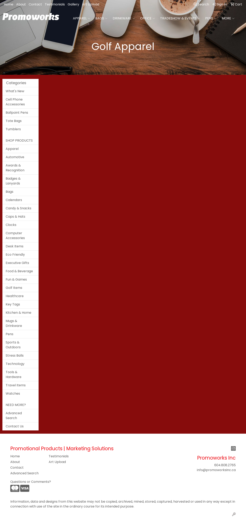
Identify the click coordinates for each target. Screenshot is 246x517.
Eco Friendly (15, 254)
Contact (35, 4)
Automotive (15, 157)
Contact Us (15, 426)
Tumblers (13, 129)
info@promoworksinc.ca (216, 470)
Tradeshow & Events (180, 18)
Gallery (73, 4)
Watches (13, 393)
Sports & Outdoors (13, 345)
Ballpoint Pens (17, 112)
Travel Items (16, 385)
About (21, 4)
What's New (15, 91)
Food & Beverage (19, 271)
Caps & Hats (15, 216)
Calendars (14, 200)
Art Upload (90, 4)
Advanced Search (14, 415)
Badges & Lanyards (13, 181)
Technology (15, 363)
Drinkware (124, 18)
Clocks (11, 224)
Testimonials (55, 4)
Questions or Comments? (30, 481)
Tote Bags (14, 121)
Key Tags (13, 304)
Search (201, 4)
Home (8, 4)
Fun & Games (16, 279)
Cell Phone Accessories (15, 102)
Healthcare (15, 296)
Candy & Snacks (18, 208)
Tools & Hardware (13, 374)
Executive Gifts (17, 263)
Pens (211, 18)
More (228, 18)
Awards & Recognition (15, 168)
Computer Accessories (15, 235)
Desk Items (14, 246)
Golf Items (14, 287)
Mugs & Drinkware (14, 323)
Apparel (81, 18)
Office (147, 18)
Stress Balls (15, 355)
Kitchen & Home (18, 312)
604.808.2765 (225, 465)
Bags (101, 18)
